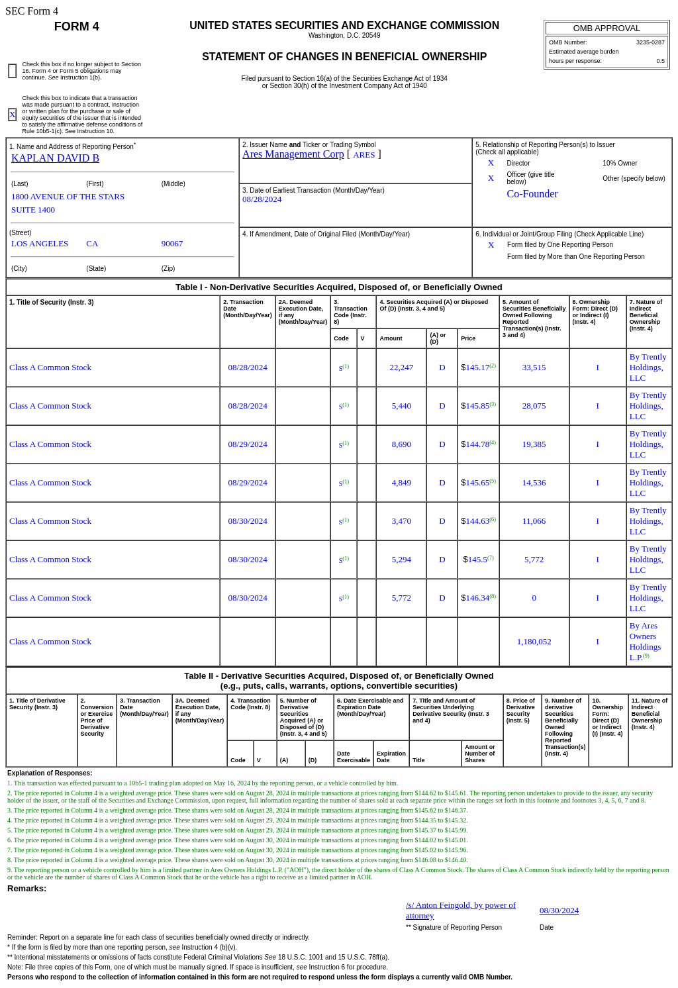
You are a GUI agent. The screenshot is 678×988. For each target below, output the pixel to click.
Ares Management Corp (293, 154)
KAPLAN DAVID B (55, 158)
